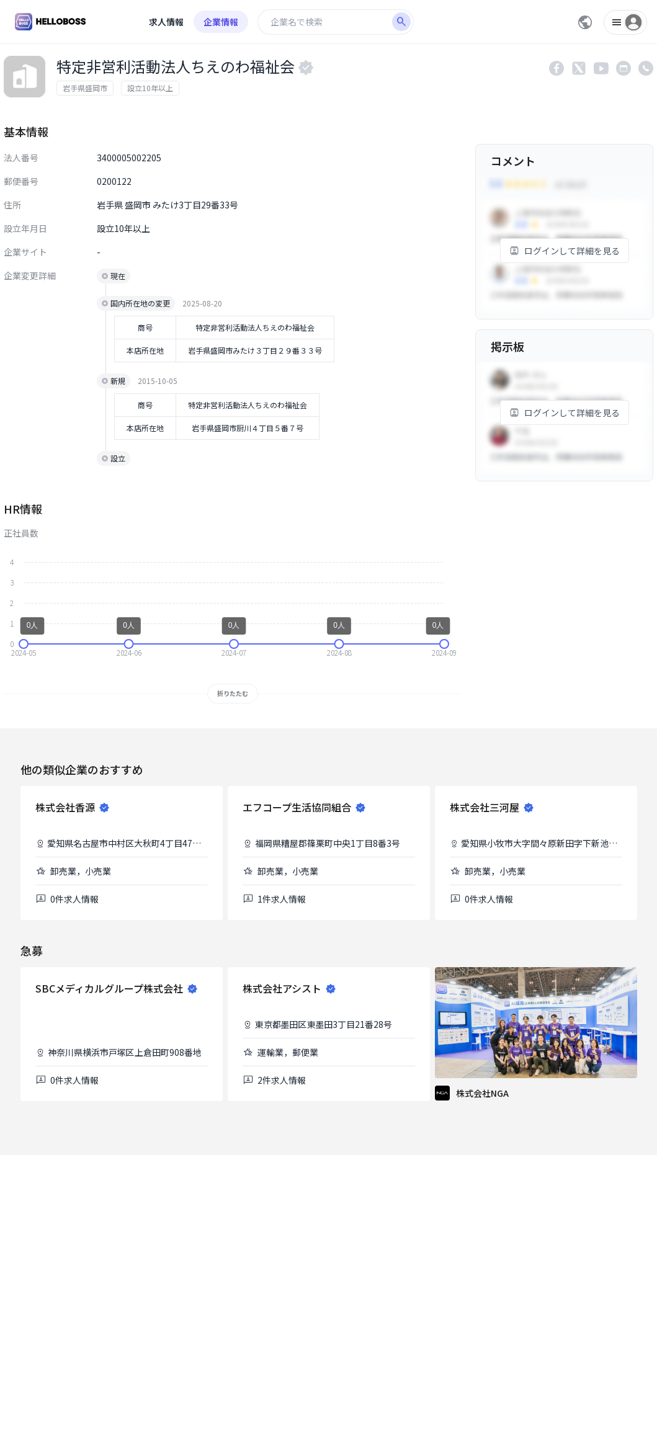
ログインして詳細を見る (564, 250)
